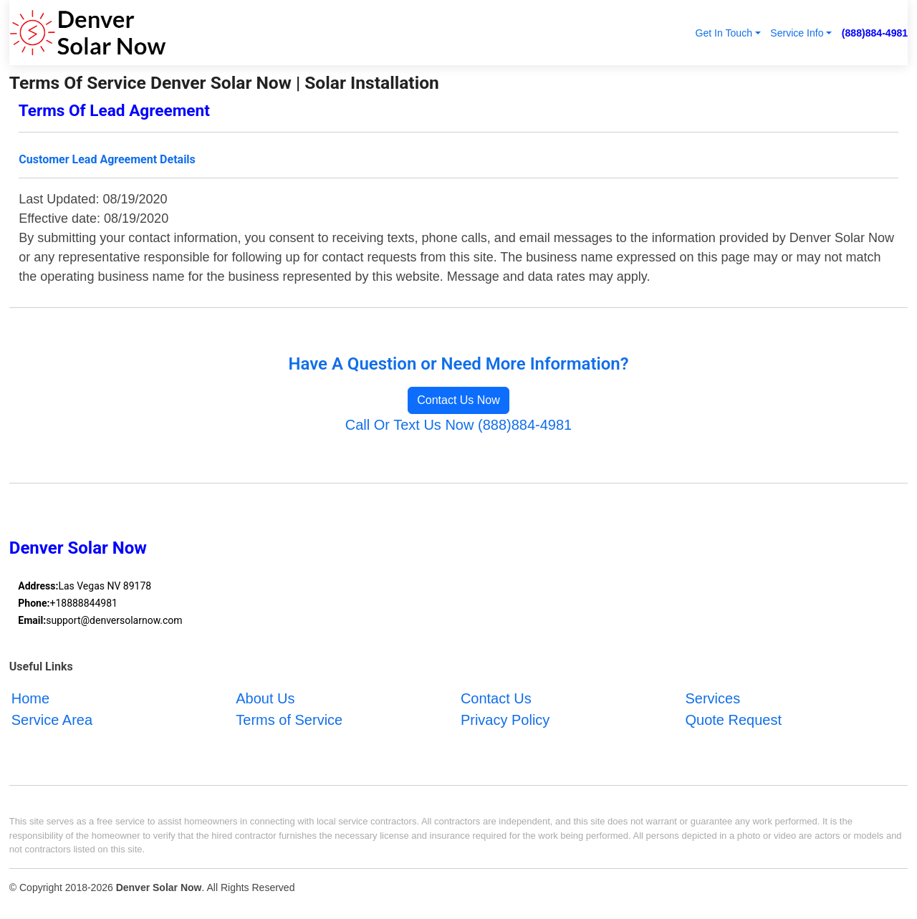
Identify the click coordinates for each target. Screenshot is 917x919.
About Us (265, 698)
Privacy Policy (505, 720)
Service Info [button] (796, 33)
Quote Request (733, 720)
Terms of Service (289, 720)
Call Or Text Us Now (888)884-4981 (458, 425)
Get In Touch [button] (723, 33)
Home (30, 698)
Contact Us (496, 698)
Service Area (51, 720)
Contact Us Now (458, 400)
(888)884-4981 (875, 33)
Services (712, 698)
